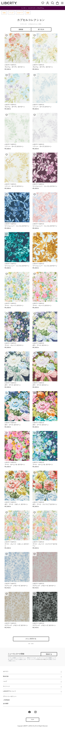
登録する (49, 654)
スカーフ (20, 13)
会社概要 (5, 703)
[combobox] (21, 29)
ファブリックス (23, 24)
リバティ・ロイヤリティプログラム (32, 8)
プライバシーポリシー (42, 659)
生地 (4, 13)
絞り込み (41, 29)
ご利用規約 (6, 700)
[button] (57, 3)
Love (7, 35)
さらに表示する (31, 639)
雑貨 (27, 13)
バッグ (11, 13)
